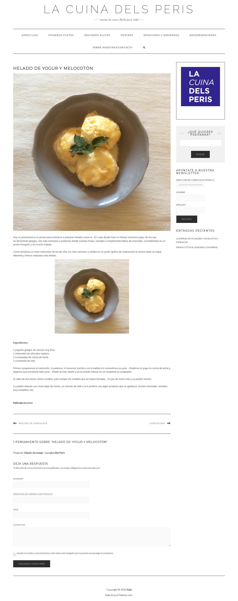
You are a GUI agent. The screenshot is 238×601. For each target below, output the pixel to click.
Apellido (181, 204)
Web (15, 509)
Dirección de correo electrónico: (195, 183)
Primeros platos (61, 35)
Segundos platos (97, 35)
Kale (129, 589)
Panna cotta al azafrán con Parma (197, 247)
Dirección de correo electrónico (33, 494)
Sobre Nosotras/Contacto (113, 47)
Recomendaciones (203, 35)
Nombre (18, 478)
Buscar (200, 154)
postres (30, 403)
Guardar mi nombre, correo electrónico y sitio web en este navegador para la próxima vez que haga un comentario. (65, 553)
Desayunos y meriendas (161, 35)
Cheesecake (157, 423)
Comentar (19, 525)
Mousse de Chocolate (33, 423)
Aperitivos (30, 35)
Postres (127, 35)
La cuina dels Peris (119, 9)
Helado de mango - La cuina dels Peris (44, 452)
